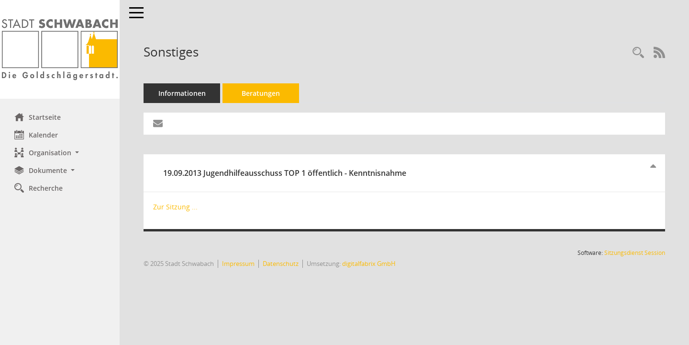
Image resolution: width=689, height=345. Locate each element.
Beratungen (261, 93)
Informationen (182, 93)
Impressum (238, 263)
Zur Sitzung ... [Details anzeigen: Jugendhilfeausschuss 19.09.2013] (175, 206)
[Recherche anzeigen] (638, 53)
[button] (60, 152)
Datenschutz (281, 263)
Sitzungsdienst (634, 253)
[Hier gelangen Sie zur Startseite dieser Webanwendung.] (60, 49)
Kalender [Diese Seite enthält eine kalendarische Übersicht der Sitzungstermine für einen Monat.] (36, 134)
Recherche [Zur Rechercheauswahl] (38, 188)
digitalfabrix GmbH (369, 263)
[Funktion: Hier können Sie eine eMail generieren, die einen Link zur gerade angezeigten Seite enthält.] (158, 123)
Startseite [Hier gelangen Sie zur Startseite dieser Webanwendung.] (37, 117)
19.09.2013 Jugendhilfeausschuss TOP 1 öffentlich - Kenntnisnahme (284, 173)
